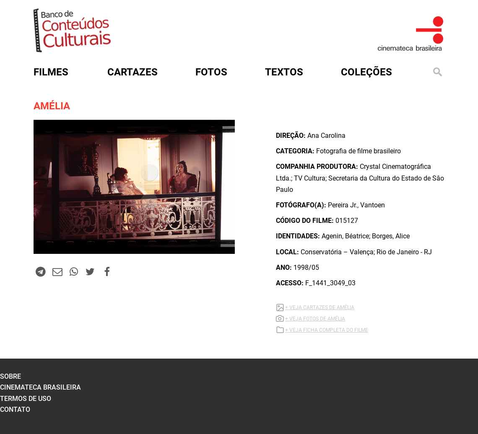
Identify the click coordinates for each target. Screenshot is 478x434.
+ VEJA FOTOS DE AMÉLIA (315, 319)
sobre (10, 376)
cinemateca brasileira (40, 387)
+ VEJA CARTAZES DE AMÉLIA (319, 307)
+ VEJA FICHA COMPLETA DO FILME (326, 330)
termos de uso (25, 399)
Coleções (366, 72)
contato (15, 409)
